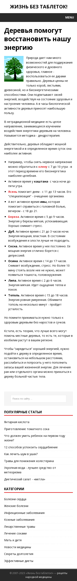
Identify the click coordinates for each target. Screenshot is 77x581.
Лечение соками (15, 533)
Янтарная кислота (16, 422)
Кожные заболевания (19, 520)
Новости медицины (17, 547)
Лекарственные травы (19, 526)
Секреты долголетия (18, 554)
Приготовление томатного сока (26, 429)
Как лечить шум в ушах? (21, 454)
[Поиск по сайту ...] (38, 398)
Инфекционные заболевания (24, 513)
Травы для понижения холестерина (29, 461)
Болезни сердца (15, 499)
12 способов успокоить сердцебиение (31, 447)
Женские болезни (16, 506)
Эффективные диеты (18, 561)
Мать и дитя (13, 540)
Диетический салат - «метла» (24, 479)
